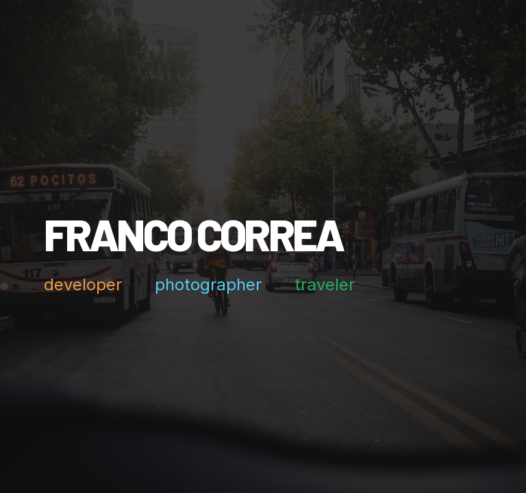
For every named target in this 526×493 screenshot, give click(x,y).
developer (83, 284)
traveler (325, 284)
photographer (208, 284)
